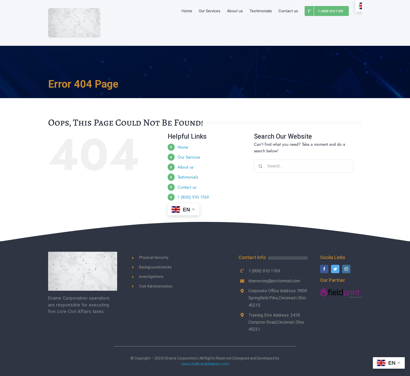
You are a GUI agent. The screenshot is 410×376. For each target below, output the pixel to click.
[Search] (260, 166)
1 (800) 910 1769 (193, 197)
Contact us (187, 187)
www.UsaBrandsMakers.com (205, 364)
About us (185, 167)
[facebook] (324, 269)
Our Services (189, 157)
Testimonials (188, 177)
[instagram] (346, 269)
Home (183, 147)
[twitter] (335, 269)
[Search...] (303, 166)
